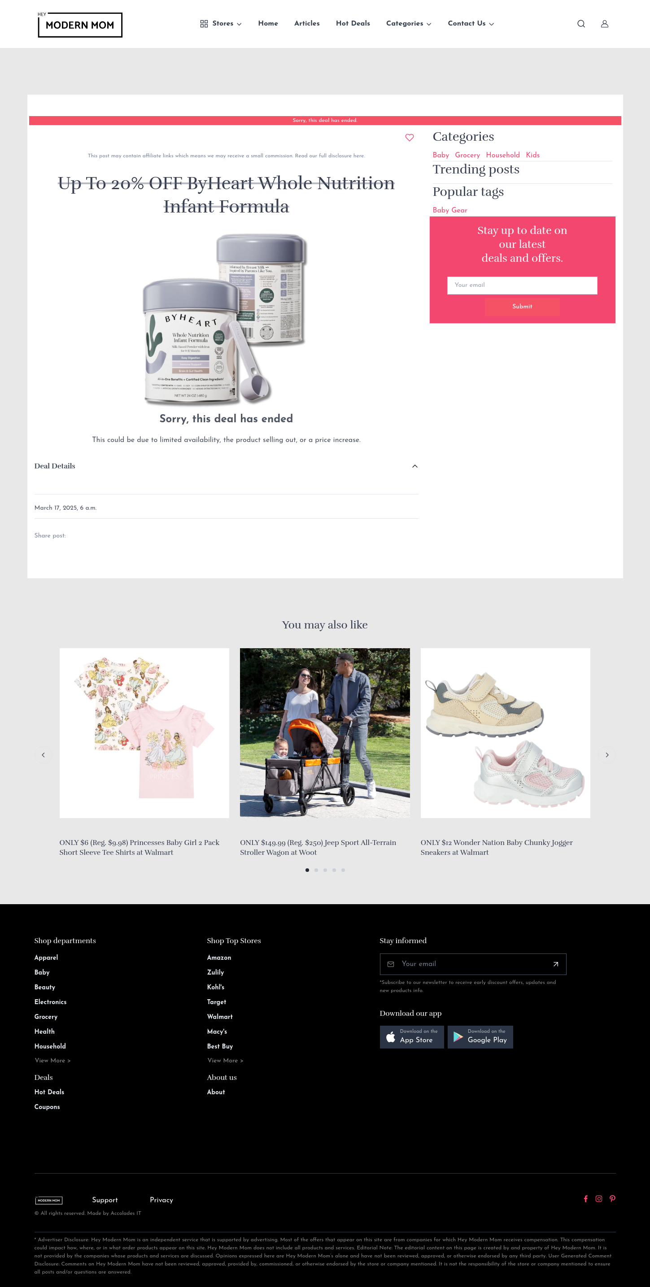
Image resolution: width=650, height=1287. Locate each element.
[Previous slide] (43, 755)
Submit (522, 306)
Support (105, 1200)
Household (503, 155)
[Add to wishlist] (410, 138)
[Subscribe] (556, 964)
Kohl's (216, 987)
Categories (404, 23)
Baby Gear (450, 210)
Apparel (46, 958)
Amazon (219, 958)
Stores (216, 23)
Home (268, 23)
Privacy (161, 1200)
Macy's (217, 1032)
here (358, 156)
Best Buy (220, 1047)
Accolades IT (125, 1213)
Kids (533, 155)
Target (217, 1002)
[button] (307, 870)
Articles (307, 23)
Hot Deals (353, 23)
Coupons (47, 1107)
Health (45, 1032)
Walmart (220, 1017)
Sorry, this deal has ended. (324, 120)
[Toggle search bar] (581, 24)
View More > (53, 1060)
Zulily (215, 973)
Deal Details (55, 466)
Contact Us (466, 23)
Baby (441, 155)
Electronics (51, 1002)
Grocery (467, 155)
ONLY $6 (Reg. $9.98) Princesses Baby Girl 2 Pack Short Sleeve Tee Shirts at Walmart (140, 847)
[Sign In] (604, 24)
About (216, 1092)
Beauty (45, 987)
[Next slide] (607, 755)
